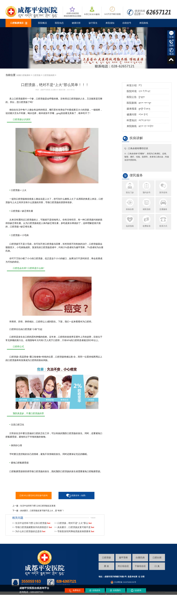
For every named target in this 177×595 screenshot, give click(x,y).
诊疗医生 (93, 23)
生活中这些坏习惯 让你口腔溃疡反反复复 (38, 506)
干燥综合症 (140, 566)
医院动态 (59, 23)
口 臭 (157, 566)
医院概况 (42, 23)
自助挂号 (126, 23)
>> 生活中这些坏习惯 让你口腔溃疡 (31, 523)
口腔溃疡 (37, 75)
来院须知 (110, 23)
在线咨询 (96, 590)
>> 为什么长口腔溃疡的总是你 (28, 531)
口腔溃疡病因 (48, 75)
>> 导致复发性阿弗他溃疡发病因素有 (74, 531)
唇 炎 (106, 566)
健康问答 (76, 23)
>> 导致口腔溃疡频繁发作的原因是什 (32, 527)
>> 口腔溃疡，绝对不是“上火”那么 (73, 523)
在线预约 (117, 590)
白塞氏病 (140, 557)
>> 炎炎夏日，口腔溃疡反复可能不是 (74, 527)
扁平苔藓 (123, 557)
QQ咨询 (138, 590)
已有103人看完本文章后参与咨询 (33, 495)
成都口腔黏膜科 (23, 75)
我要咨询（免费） (79, 495)
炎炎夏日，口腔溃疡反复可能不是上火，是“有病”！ (42, 511)
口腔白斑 (157, 557)
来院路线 (143, 23)
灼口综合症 (123, 566)
